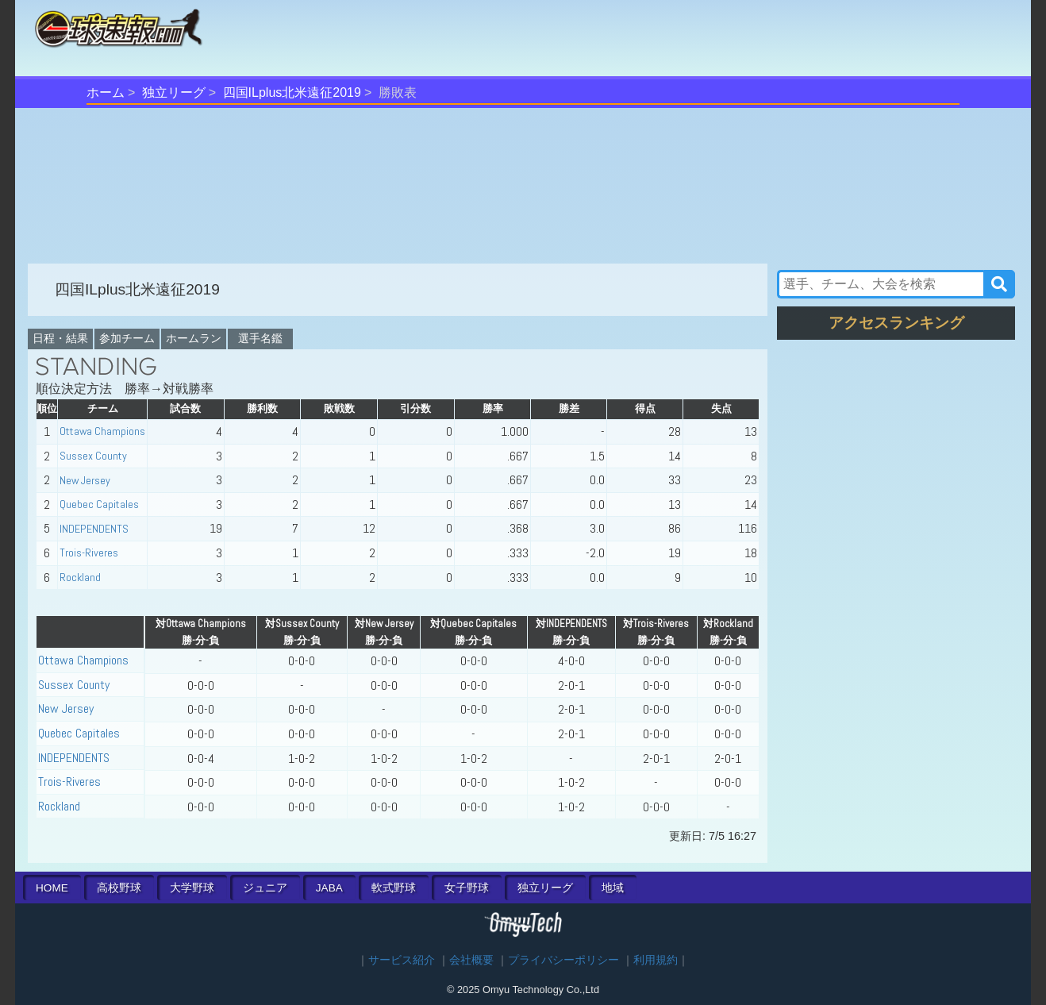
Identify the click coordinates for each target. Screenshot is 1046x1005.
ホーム (106, 92)
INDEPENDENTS (94, 529)
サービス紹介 (401, 960)
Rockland (80, 577)
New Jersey (85, 480)
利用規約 (655, 960)
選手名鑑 (260, 338)
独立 (545, 888)
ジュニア (265, 888)
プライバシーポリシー (563, 960)
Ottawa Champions (102, 431)
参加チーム (127, 338)
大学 (192, 888)
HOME (52, 888)
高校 (119, 888)
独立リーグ (174, 92)
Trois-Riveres (89, 552)
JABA (329, 888)
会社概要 (471, 960)
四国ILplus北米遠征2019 (292, 92)
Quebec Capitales (99, 504)
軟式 (393, 888)
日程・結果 (60, 338)
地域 (613, 888)
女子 (466, 888)
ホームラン (193, 338)
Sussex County (93, 456)
